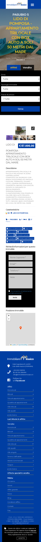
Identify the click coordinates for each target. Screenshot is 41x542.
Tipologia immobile (9, 85)
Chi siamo (11, 481)
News (9, 494)
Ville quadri (20, 411)
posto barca (20, 415)
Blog (9, 498)
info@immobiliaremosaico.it (23, 374)
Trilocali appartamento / (26, 58)
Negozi (20, 465)
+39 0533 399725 (19, 370)
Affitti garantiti (12, 490)
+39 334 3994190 (20, 372)
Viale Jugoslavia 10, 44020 (21, 364)
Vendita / (14, 58)
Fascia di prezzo (7, 95)
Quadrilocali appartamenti (20, 402)
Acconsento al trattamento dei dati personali (20, 292)
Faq (8, 510)
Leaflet (13, 345)
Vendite (27, 67)
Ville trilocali (20, 407)
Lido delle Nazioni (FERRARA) (22, 366)
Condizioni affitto (13, 502)
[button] (21, 328)
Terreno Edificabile (20, 456)
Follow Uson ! (19, 379)
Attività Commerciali (20, 461)
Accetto (21, 538)
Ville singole (20, 452)
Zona (3, 75)
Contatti (10, 506)
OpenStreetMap (23, 345)
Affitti (13, 67)
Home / (8, 58)
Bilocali (20, 394)
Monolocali (20, 390)
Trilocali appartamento (20, 398)
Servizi (9, 485)
